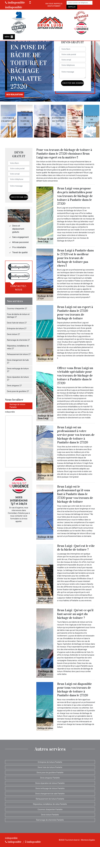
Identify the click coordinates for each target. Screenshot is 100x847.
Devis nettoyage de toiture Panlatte (50, 788)
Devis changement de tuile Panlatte (50, 794)
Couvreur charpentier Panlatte (50, 809)
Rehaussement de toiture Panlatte (50, 799)
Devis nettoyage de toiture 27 (18, 370)
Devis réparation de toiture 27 (18, 378)
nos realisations (14, 95)
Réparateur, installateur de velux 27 (18, 347)
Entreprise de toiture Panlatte (50, 762)
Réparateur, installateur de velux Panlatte (50, 804)
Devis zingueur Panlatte (50, 778)
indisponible (15, 2)
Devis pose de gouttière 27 (18, 391)
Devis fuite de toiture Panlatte (50, 767)
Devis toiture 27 (13, 334)
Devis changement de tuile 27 (18, 361)
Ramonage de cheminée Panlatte (50, 820)
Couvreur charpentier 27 (17, 308)
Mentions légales (88, 840)
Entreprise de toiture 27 (16, 328)
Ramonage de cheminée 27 (18, 340)
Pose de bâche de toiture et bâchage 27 (18, 315)
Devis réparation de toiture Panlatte (50, 783)
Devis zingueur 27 (14, 386)
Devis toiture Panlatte (50, 815)
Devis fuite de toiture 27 (17, 323)
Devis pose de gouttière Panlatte (50, 773)
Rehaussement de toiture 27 (18, 354)
